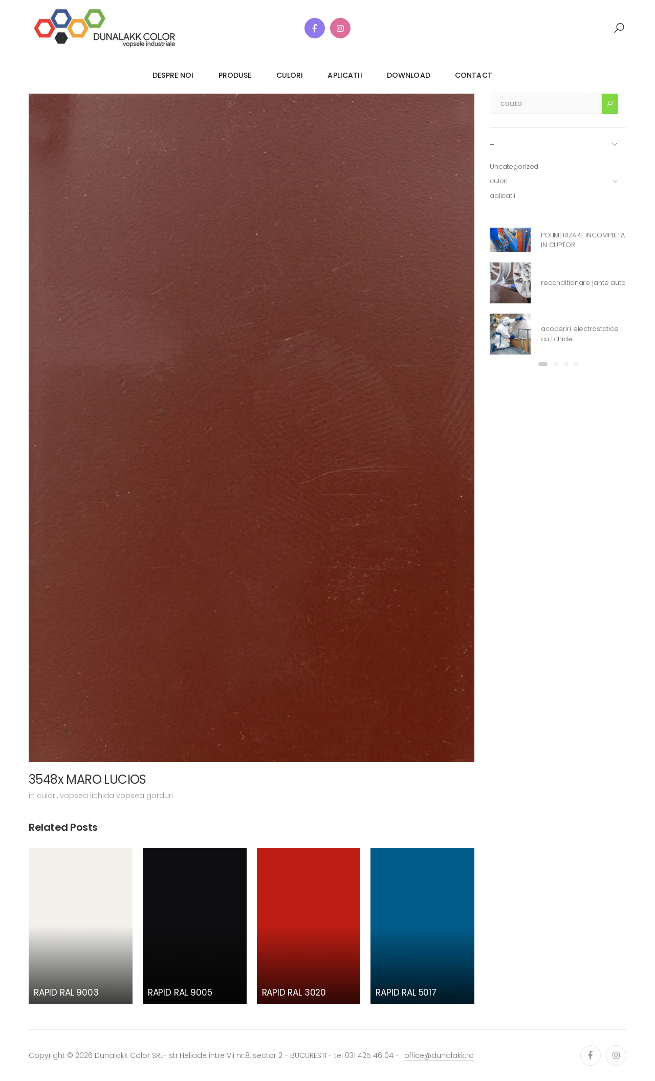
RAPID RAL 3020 (294, 992)
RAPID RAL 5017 (406, 992)
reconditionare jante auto (583, 283)
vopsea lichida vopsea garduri (116, 795)
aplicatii (345, 75)
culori (289, 75)
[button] (619, 28)
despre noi (172, 75)
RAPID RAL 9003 (66, 992)
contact (473, 75)
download (408, 75)
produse (235, 75)
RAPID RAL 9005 (180, 992)
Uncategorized (514, 166)
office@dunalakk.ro (439, 1055)
